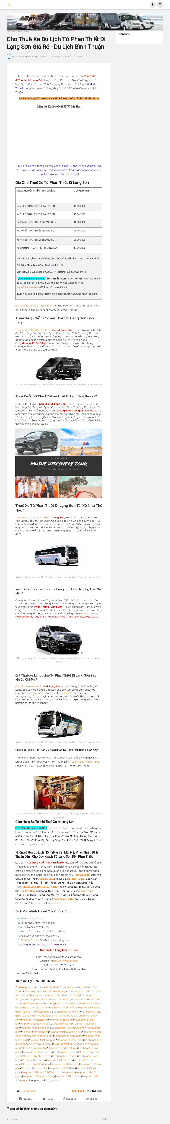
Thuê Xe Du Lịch (30, 940)
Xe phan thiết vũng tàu (39, 1035)
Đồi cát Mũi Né (76, 878)
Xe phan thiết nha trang (34, 1015)
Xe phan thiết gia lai (61, 1019)
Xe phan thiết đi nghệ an (36, 1027)
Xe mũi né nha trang (61, 1015)
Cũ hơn (105, 1119)
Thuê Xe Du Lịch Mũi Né (35, 1007)
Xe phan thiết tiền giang (36, 1056)
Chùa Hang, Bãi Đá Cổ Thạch (40, 886)
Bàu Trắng (87, 890)
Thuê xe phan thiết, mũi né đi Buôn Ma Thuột (54, 995)
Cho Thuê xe (22, 686)
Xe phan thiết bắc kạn (68, 1076)
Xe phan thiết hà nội (33, 1059)
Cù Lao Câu (46, 878)
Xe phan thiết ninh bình (36, 1072)
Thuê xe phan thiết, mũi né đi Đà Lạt (45, 991)
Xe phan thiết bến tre (66, 1043)
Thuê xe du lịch (24, 330)
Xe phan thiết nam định (34, 1068)
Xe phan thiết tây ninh (69, 1039)
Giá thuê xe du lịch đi (27, 305)
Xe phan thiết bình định (66, 1011)
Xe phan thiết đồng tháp (62, 1047)
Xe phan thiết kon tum (35, 1019)
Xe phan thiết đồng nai (43, 1039)
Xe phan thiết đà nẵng (63, 1007)
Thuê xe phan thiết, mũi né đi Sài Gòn (36, 987)
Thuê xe (20, 517)
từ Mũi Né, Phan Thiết (45, 330)
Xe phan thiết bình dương (68, 1035)
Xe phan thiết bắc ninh (59, 1059)
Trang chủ (11, 31)
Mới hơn (13, 1119)
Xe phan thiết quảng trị (35, 1031)
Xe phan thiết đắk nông (34, 1023)
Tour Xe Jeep (82, 874)
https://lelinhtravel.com (28, 287)
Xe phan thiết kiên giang (37, 1051)
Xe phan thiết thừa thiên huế (66, 1031)
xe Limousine (36, 692)
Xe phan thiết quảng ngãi (36, 1011)
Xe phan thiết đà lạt (60, 1023)
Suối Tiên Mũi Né (63, 898)
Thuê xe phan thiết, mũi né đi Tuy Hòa (70, 999)
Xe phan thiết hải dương (36, 1064)
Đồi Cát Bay (28, 890)
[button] (153, 4)
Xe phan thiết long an (65, 1051)
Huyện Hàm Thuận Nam (84, 761)
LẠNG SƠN (46, 305)
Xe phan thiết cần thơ (34, 1047)
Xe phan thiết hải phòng (65, 1064)
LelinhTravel (68, 692)
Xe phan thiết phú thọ (62, 1072)
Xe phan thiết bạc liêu (39, 1043)
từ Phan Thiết (38, 686)
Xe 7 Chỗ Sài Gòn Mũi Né (71, 1003)
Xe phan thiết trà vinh (64, 1056)
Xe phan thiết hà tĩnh (63, 1027)
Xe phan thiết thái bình (62, 1068)
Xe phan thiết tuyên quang (39, 1076)
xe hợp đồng (23, 31)
